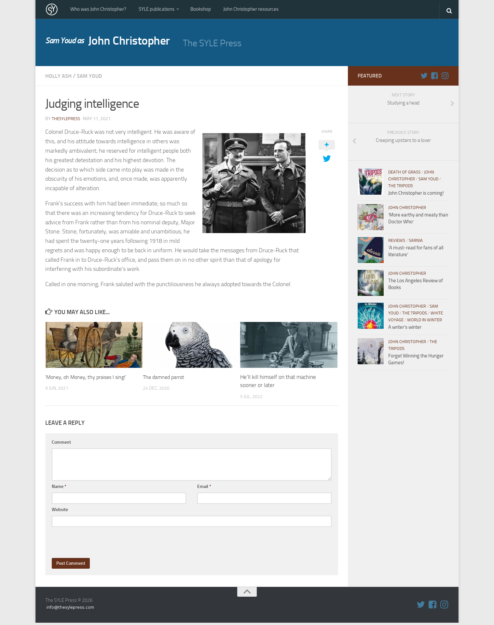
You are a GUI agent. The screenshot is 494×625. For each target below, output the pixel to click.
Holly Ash (59, 78)
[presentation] (101, 542)
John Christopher (114, 44)
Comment (61, 444)
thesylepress (67, 121)
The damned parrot (165, 379)
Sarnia (416, 243)
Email (204, 489)
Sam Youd (93, 78)
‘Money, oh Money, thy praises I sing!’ (89, 379)
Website (60, 512)
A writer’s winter (404, 330)
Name (59, 489)
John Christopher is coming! (416, 196)
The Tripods (400, 188)
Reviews (396, 243)
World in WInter (424, 322)
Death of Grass (404, 174)
